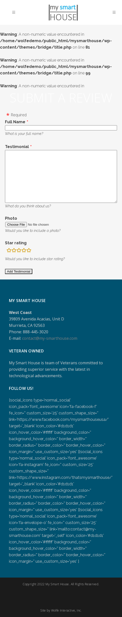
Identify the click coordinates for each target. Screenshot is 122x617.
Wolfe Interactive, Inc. (66, 610)
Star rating (16, 243)
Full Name (15, 122)
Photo (11, 218)
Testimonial (17, 146)
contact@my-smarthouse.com (49, 338)
